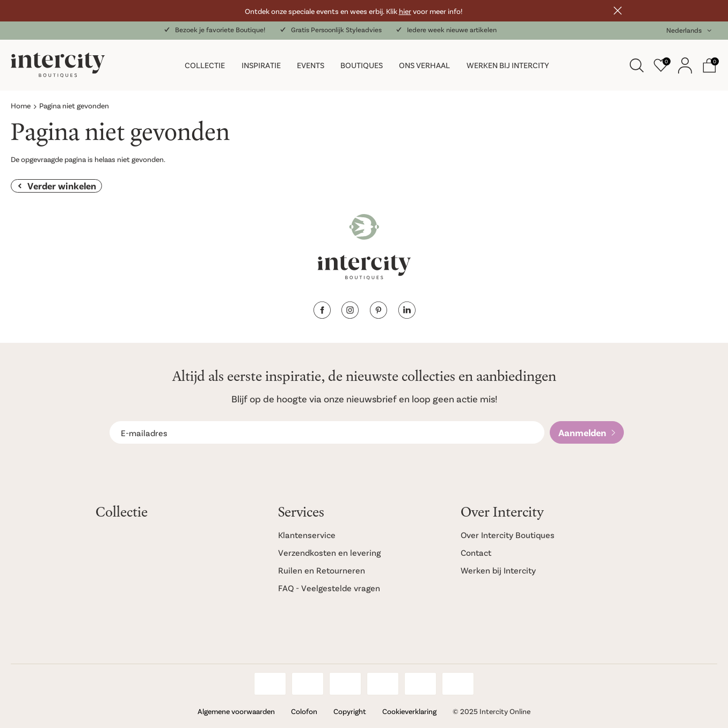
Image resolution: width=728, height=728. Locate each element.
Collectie (205, 65)
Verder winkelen (61, 186)
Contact (476, 552)
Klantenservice (307, 535)
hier (405, 11)
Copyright (349, 711)
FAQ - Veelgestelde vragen (329, 588)
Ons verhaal (424, 65)
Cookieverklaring (409, 711)
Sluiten (617, 10)
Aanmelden (582, 432)
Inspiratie (261, 65)
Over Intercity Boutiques (508, 535)
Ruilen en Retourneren (321, 570)
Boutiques (361, 65)
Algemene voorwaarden (236, 711)
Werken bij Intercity (508, 65)
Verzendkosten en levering (329, 552)
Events (310, 65)
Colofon (304, 711)
